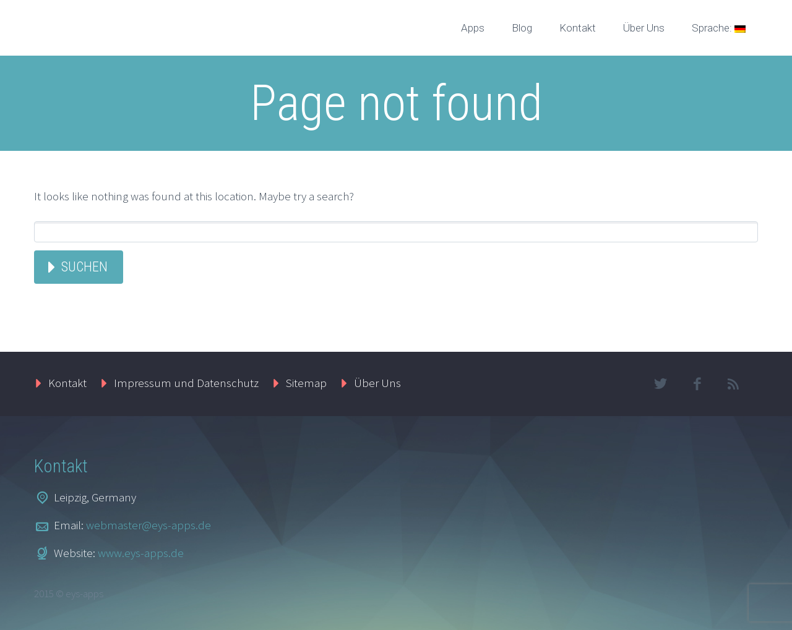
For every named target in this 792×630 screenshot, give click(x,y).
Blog (522, 28)
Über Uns (644, 28)
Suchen (84, 267)
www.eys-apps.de (141, 552)
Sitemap (306, 382)
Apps (472, 28)
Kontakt (577, 28)
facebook (696, 383)
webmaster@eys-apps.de (148, 524)
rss (733, 383)
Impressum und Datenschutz (186, 382)
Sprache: (719, 28)
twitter (660, 383)
